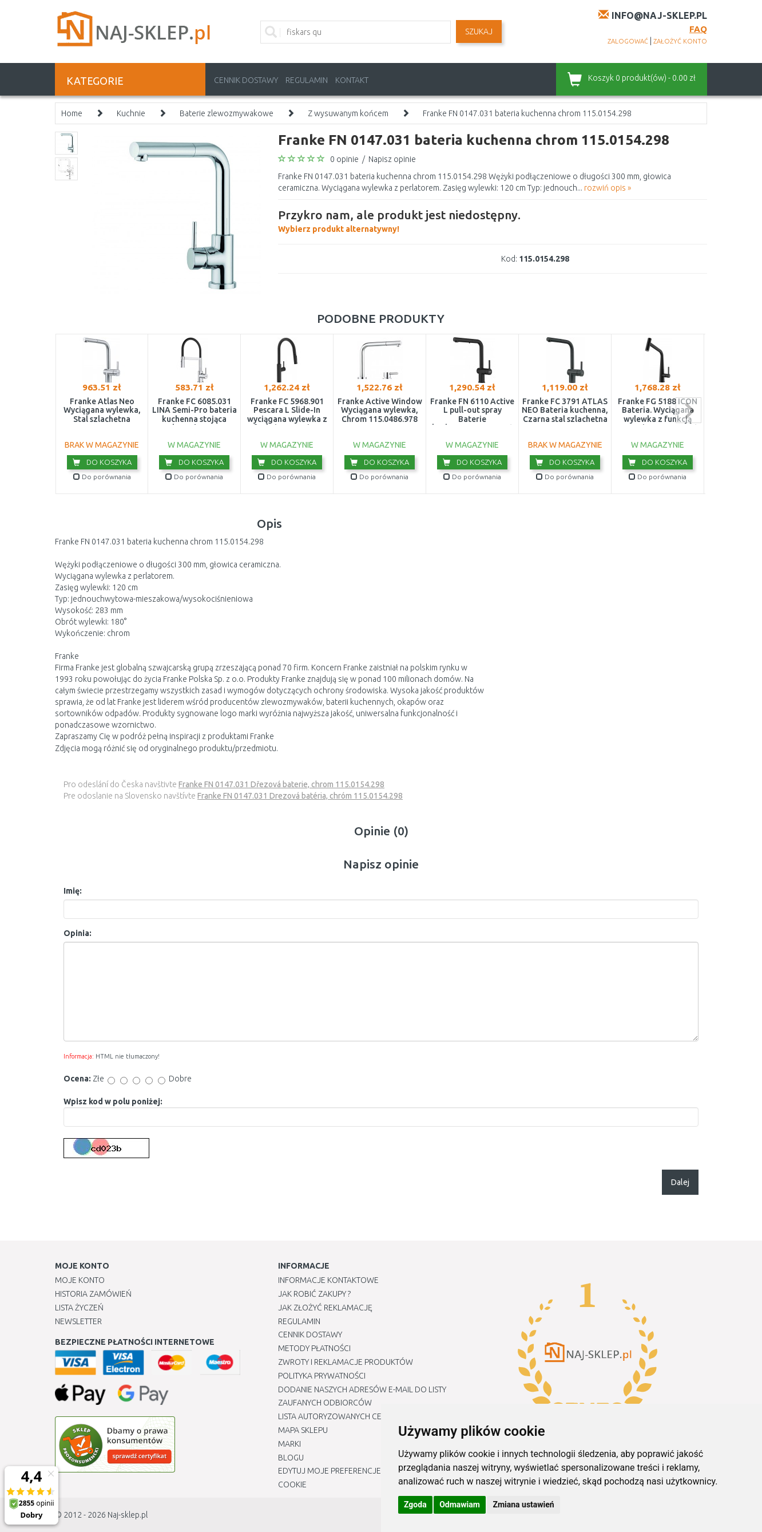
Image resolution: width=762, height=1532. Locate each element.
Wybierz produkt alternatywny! (399, 220)
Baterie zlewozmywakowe (226, 113)
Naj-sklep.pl (128, 1514)
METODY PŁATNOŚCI (314, 1348)
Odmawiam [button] (459, 1504)
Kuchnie (131, 113)
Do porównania (102, 476)
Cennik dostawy (246, 80)
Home (71, 113)
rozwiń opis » (607, 187)
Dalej (680, 1182)
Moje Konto (80, 1280)
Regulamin (306, 80)
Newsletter (78, 1321)
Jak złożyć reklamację (325, 1307)
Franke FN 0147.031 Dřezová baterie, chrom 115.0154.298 (281, 784)
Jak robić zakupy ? (314, 1293)
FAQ (698, 29)
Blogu (291, 1457)
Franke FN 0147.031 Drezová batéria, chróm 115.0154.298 (300, 795)
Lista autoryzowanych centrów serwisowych (371, 1416)
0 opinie (344, 159)
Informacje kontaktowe (328, 1280)
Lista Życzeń (79, 1307)
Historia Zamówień (93, 1293)
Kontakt (351, 80)
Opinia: (78, 933)
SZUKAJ (479, 31)
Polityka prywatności (322, 1375)
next (688, 410)
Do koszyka (102, 462)
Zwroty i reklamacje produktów (345, 1362)
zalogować (628, 41)
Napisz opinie (392, 159)
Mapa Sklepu (303, 1430)
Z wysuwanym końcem (348, 113)
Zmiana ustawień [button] (523, 1504)
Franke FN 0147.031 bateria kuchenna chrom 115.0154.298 (527, 113)
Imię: (73, 890)
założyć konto (680, 41)
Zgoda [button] (415, 1504)
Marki (289, 1443)
